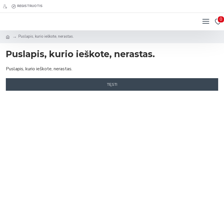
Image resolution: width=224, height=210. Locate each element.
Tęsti (112, 84)
